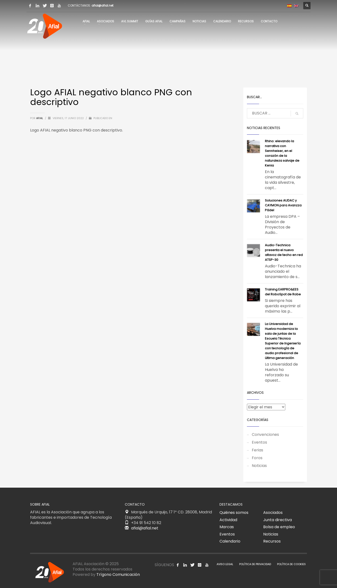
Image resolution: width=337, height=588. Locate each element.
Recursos (272, 541)
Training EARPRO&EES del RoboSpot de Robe (283, 292)
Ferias (257, 450)
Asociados (273, 512)
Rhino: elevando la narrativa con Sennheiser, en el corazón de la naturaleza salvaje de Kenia (282, 153)
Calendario (229, 541)
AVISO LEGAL (225, 564)
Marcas (226, 527)
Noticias (259, 465)
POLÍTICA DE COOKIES (291, 564)
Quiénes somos (233, 512)
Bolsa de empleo (279, 527)
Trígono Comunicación (118, 574)
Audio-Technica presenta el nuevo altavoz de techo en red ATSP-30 (284, 252)
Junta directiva (277, 520)
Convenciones (265, 434)
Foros (257, 458)
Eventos (259, 442)
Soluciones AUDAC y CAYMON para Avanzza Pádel (283, 205)
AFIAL (40, 118)
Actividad (228, 520)
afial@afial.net (102, 5)
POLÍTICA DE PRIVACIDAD (255, 564)
